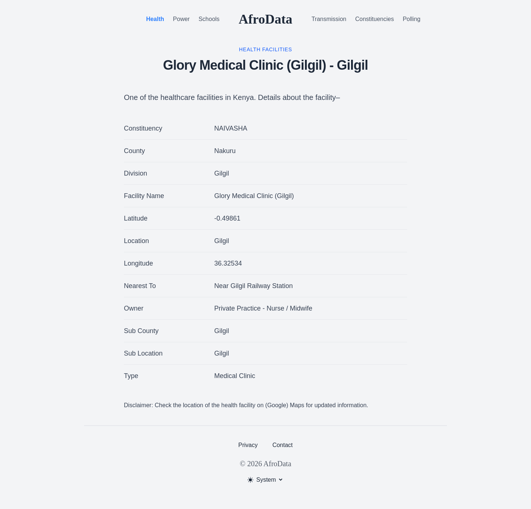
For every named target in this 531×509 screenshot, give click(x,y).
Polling (411, 19)
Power (181, 19)
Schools (208, 19)
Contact (283, 445)
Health (155, 19)
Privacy (247, 445)
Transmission (329, 19)
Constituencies (374, 19)
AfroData (265, 19)
